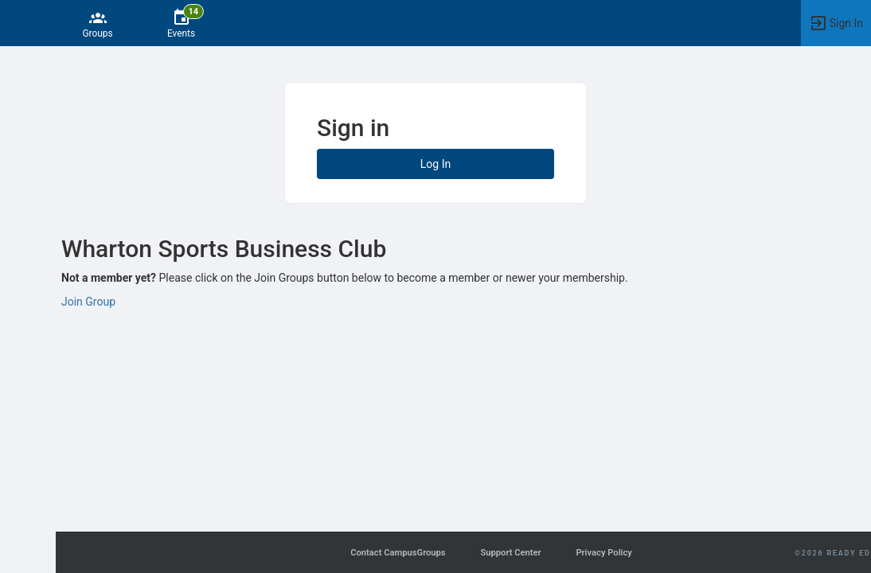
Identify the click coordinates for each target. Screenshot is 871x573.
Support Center (510, 553)
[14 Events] (181, 23)
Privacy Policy (603, 553)
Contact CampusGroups (397, 553)
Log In (435, 164)
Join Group (88, 301)
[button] (20, 23)
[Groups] (97, 23)
